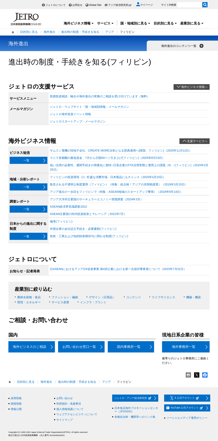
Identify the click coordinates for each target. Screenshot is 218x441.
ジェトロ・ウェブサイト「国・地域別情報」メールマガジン (89, 106)
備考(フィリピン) (61, 221)
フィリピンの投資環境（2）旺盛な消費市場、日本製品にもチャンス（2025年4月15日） (108, 177)
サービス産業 (60, 302)
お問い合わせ (64, 398)
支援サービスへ (197, 141)
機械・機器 (193, 297)
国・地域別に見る (135, 23)
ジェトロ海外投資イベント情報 (70, 114)
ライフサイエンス (163, 297)
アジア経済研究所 (120, 5)
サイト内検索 (168, 4)
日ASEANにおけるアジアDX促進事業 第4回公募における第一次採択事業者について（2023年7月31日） (118, 269)
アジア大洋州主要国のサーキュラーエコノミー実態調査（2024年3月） (96, 199)
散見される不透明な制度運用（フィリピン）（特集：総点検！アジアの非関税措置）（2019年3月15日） (119, 184)
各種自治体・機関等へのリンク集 (134, 416)
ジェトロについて (55, 5)
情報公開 (16, 409)
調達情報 (16, 403)
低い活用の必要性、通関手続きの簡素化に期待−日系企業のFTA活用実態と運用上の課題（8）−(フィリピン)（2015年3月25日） (129, 167)
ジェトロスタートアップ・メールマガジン (78, 121)
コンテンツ (133, 297)
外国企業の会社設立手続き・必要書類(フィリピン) (83, 228)
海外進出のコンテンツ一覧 (182, 46)
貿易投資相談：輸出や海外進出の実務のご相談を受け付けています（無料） (100, 96)
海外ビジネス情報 (79, 23)
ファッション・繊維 (65, 297)
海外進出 (49, 31)
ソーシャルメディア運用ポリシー (186, 417)
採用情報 (16, 398)
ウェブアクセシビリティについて (76, 414)
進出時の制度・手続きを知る (80, 31)
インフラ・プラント (93, 302)
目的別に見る (165, 23)
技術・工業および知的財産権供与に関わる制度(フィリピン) (89, 236)
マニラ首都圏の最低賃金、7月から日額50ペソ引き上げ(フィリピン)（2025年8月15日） (107, 157)
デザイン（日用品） (102, 297)
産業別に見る (192, 23)
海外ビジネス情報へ (194, 87)
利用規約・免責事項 (68, 403)
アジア (109, 31)
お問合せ (77, 5)
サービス (105, 23)
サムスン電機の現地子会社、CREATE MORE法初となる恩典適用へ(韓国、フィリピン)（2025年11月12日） (121, 150)
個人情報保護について (70, 409)
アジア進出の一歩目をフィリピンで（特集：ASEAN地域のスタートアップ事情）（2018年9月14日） (116, 191)
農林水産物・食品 (29, 297)
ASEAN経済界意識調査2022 (68, 206)
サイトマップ (64, 419)
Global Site (95, 5)
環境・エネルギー (29, 302)
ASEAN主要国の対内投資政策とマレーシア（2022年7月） (88, 214)
